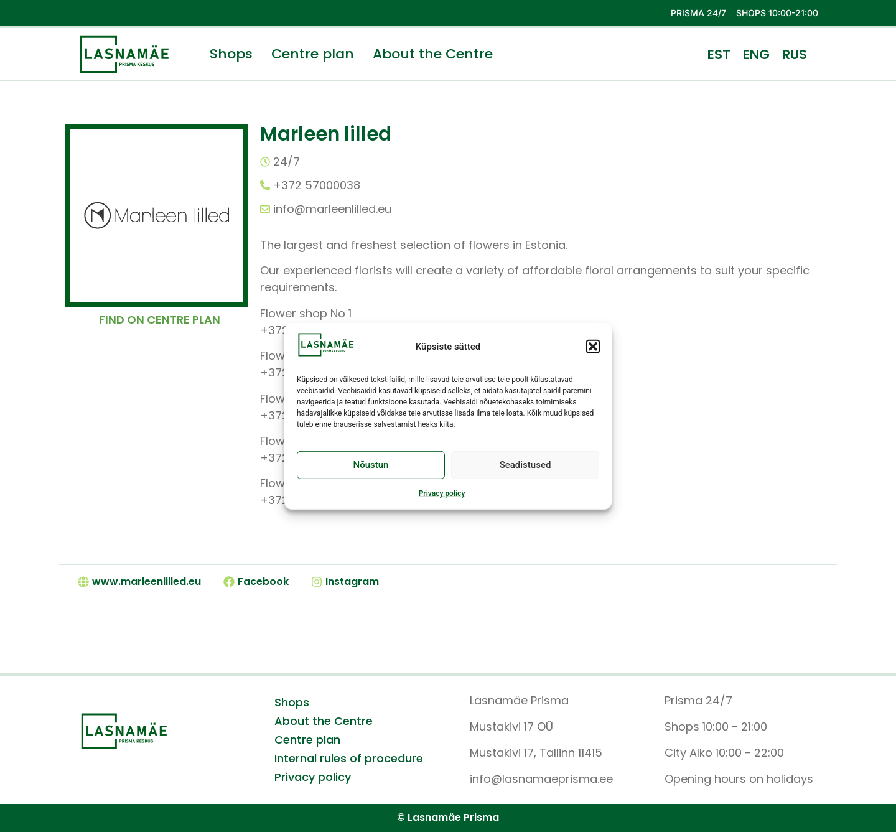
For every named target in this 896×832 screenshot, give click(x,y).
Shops (231, 54)
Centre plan (312, 54)
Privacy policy (442, 497)
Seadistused (525, 469)
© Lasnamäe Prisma (448, 817)
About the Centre (433, 54)
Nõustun (371, 469)
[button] (593, 350)
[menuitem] (719, 54)
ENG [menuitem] (756, 54)
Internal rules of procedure (348, 758)
